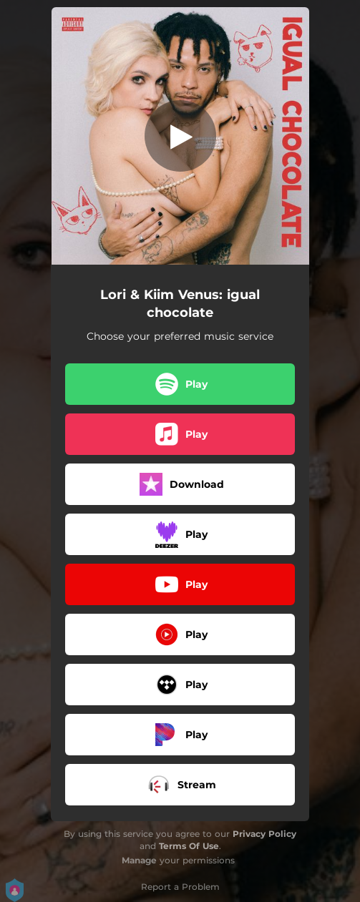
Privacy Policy (264, 833)
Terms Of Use (189, 845)
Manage (139, 860)
